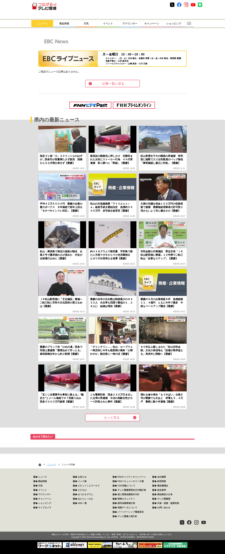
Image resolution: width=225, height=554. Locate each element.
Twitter (172, 4)
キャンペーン (151, 23)
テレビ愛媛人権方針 (127, 516)
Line (200, 4)
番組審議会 (162, 485)
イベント (108, 23)
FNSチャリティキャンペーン (132, 477)
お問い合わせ (163, 507)
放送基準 (161, 490)
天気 (86, 23)
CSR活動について (126, 485)
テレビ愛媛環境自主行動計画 (132, 490)
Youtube (193, 4)
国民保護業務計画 (126, 503)
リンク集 (82, 481)
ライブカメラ (44, 507)
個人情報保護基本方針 (128, 494)
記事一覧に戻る (113, 83)
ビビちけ (82, 490)
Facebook (179, 4)
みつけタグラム (85, 494)
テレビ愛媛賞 (163, 499)
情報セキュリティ (126, 499)
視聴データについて (127, 507)
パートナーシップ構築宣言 (131, 512)
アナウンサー (129, 23)
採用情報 (161, 481)
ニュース (42, 23)
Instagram (186, 4)
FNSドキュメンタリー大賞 (131, 481)
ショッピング (173, 23)
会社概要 (161, 477)
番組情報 (64, 23)
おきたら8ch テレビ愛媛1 (44, 6)
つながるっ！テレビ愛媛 (112, 529)
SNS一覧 (82, 503)
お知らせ (82, 477)
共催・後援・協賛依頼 (168, 503)
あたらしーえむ (85, 499)
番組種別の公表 (164, 494)
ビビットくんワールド (89, 485)
